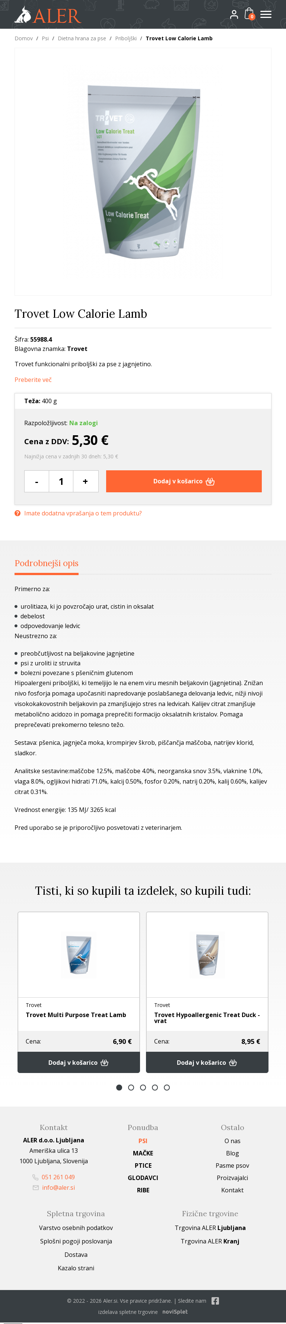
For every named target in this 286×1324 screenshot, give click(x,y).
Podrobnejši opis (51, 563)
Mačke (143, 1155)
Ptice (143, 1167)
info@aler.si (54, 1189)
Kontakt (232, 1191)
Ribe (143, 1191)
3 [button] (143, 1089)
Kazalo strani (76, 1269)
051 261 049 (53, 1178)
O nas (233, 1142)
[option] (79, 993)
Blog (232, 1155)
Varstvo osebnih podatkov (76, 1229)
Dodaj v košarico (184, 481)
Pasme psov (232, 1167)
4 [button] (155, 1089)
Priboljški (126, 38)
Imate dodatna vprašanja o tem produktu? (78, 512)
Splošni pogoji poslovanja (76, 1243)
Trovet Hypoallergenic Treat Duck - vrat (207, 1018)
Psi (45, 38)
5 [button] (167, 1089)
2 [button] (131, 1089)
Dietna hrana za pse (82, 38)
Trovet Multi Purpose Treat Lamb (76, 1015)
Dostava (76, 1256)
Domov (24, 38)
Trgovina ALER (210, 1229)
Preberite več (33, 380)
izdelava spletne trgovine (128, 1313)
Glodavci (143, 1179)
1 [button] (119, 1089)
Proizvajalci (232, 1179)
